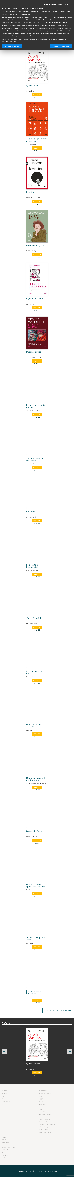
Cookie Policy (43, 1129)
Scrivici (4, 1139)
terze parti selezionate (31, 17)
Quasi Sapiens (33, 86)
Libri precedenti (57, 1011)
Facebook (5, 1150)
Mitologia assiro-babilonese (34, 992)
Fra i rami (30, 512)
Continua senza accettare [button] (56, 4)
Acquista (37, 95)
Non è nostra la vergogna (33, 726)
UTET (3, 1099)
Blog (3, 1109)
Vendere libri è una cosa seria (35, 459)
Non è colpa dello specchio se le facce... (36, 886)
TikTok (4, 1152)
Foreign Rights (6, 1142)
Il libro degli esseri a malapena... (35, 406)
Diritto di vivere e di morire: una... (35, 779)
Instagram (5, 1155)
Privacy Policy (43, 1127)
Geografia (42, 1104)
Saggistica (42, 1099)
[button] (4, 1051)
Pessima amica (33, 352)
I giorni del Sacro (34, 831)
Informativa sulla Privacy (47, 1124)
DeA (3, 1096)
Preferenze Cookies (45, 1132)
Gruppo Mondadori (45, 1114)
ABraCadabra (6, 1101)
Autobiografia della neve (35, 672)
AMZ (3, 1104)
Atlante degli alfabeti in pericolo (36, 140)
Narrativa (42, 1101)
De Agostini (5, 1093)
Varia (40, 1096)
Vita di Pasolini (33, 618)
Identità (30, 192)
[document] (37, 22)
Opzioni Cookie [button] (12, 46)
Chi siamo (42, 1111)
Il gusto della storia (35, 299)
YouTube (4, 1158)
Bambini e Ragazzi (45, 1093)
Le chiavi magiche (35, 245)
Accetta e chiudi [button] (61, 46)
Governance (43, 1121)
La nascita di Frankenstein (32, 566)
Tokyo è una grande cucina (35, 939)
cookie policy (26, 14)
